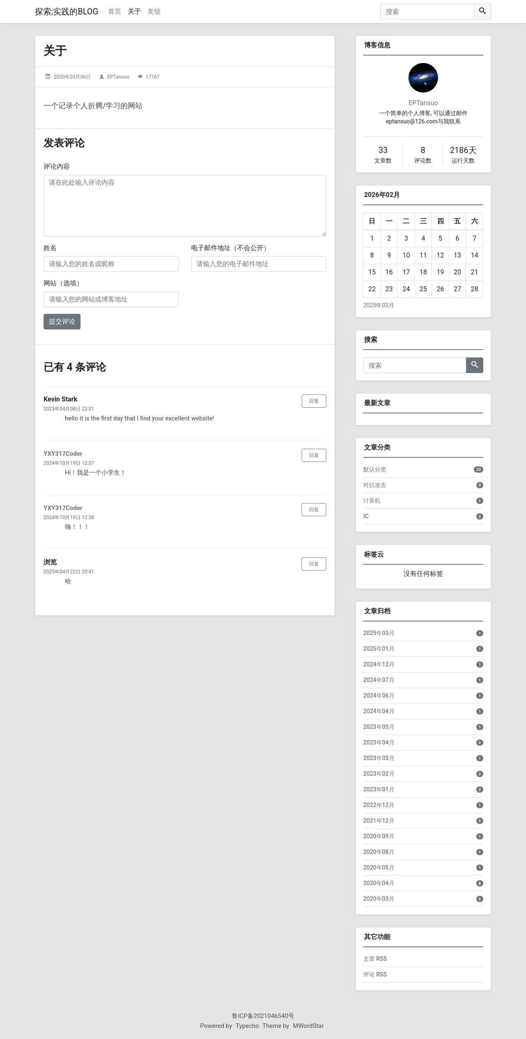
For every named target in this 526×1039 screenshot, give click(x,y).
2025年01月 (378, 648)
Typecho (247, 1026)
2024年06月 (378, 695)
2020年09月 (378, 836)
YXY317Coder (63, 453)
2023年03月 (378, 758)
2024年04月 (378, 711)
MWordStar (308, 1026)
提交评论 (62, 321)
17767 (153, 77)
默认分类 (374, 469)
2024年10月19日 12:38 (69, 517)
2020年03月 (378, 898)
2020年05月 (378, 867)
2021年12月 (378, 820)
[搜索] (427, 11)
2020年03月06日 (72, 77)
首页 (114, 11)
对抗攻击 (374, 485)
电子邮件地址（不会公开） (230, 248)
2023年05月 (378, 727)
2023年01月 (378, 789)
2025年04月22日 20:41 (69, 572)
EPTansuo (118, 77)
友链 (154, 11)
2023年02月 (378, 773)
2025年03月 (378, 305)
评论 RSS (375, 974)
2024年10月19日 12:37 (69, 463)
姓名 (50, 248)
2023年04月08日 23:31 (69, 409)
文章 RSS (375, 959)
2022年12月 (378, 805)
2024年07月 (378, 680)
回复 (314, 401)
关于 (134, 11)
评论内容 (57, 166)
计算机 (372, 500)
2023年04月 (378, 742)
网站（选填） (63, 283)
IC (366, 516)
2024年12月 (378, 664)
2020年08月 (378, 852)
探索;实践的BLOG (66, 11)
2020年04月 (378, 883)
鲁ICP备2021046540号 (263, 1016)
